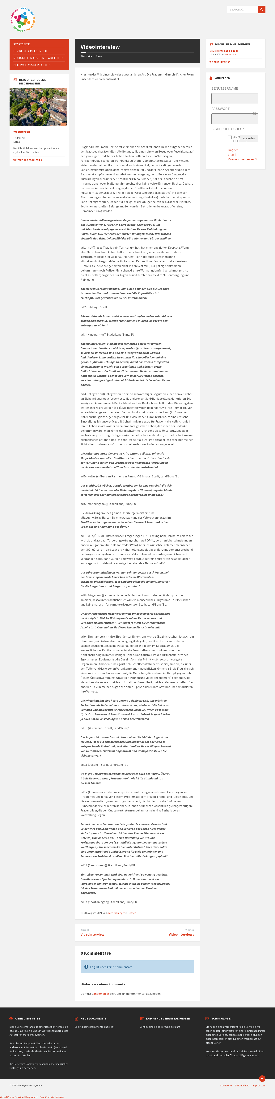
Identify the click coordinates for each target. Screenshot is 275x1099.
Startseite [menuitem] (226, 1085)
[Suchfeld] (246, 9)
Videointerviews (181, 934)
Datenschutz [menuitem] (242, 1085)
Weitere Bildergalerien (27, 160)
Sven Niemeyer (116, 913)
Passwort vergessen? (242, 159)
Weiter (189, 930)
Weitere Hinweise (219, 62)
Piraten (132, 913)
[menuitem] (39, 44)
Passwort (220, 108)
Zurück (85, 930)
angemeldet (101, 993)
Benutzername (224, 88)
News (99, 56)
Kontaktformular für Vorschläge (228, 1055)
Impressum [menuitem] (259, 1085)
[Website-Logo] (23, 31)
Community (230, 54)
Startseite (86, 56)
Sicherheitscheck (228, 129)
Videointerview (92, 934)
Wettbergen (21, 131)
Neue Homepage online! (224, 50)
